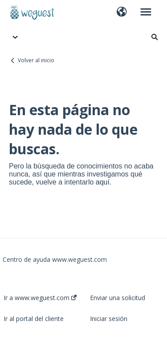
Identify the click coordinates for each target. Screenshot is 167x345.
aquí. (104, 182)
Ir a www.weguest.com (40, 297)
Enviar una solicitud (117, 297)
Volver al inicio (36, 60)
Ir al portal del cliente (34, 318)
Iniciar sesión (108, 318)
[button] (122, 12)
